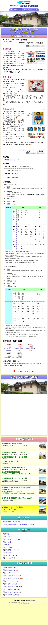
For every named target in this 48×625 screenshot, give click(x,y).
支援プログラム (19, 356)
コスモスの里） (11, 587)
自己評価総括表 (9, 356)
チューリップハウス (9, 556)
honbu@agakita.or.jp (25, 601)
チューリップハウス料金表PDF (9, 349)
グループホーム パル (10, 553)
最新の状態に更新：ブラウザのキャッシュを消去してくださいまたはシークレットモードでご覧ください (31, 152)
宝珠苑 (6, 543)
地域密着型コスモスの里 (11, 548)
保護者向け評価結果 (19, 348)
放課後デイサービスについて (25, 36)
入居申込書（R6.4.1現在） (12, 521)
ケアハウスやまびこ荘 (11, 538)
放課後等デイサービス (12, 160)
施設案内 (17, 9)
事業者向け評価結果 (30, 348)
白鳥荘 (6, 533)
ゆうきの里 (7, 551)
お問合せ (34, 9)
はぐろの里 (7, 536)
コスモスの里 (8, 546)
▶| (42, 46)
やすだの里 (7, 541)
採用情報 (26, 9)
